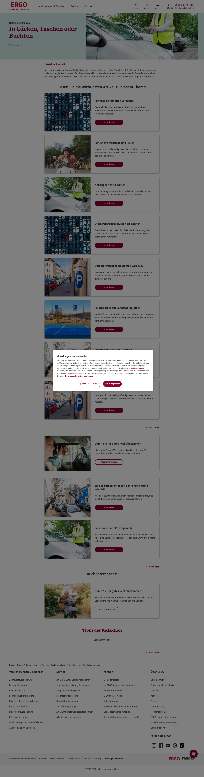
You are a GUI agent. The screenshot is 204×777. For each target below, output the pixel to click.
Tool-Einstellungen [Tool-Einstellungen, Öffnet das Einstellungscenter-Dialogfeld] (91, 384)
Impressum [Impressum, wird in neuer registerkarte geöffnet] (88, 376)
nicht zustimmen (137, 368)
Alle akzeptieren (112, 384)
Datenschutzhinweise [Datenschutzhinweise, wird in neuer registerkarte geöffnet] (74, 376)
